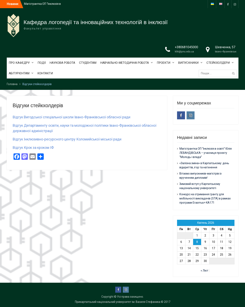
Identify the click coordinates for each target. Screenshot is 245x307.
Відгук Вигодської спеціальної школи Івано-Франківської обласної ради (71, 117)
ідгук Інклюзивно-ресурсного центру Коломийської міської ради (68, 139)
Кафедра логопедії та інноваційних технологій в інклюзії (96, 22)
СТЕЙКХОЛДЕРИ (218, 63)
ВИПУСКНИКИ (188, 63)
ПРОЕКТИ (163, 63)
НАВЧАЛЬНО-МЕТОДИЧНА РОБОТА (124, 63)
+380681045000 (186, 47)
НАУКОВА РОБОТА (62, 63)
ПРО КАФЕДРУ (19, 63)
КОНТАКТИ (45, 73)
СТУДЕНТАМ (87, 63)
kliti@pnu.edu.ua (184, 51)
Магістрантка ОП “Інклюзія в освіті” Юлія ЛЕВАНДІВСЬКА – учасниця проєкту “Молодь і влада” (205, 153)
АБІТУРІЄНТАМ (19, 73)
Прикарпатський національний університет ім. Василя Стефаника (117, 301)
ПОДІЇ (42, 63)
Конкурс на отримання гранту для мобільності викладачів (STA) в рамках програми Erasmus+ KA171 (205, 198)
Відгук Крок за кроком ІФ (33, 147)
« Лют (204, 270)
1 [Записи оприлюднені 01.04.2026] (197, 235)
